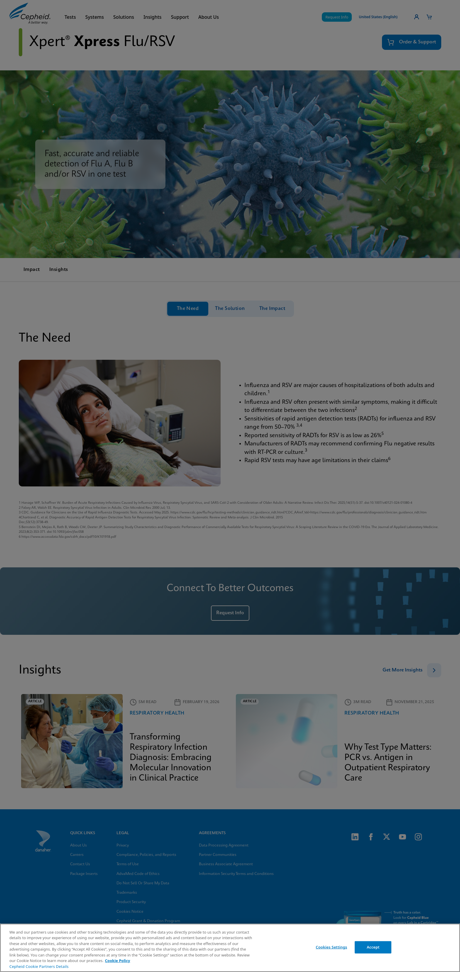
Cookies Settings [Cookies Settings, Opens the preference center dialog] (331, 947)
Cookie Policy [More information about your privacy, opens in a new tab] (117, 960)
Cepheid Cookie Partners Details (39, 966)
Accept (373, 947)
